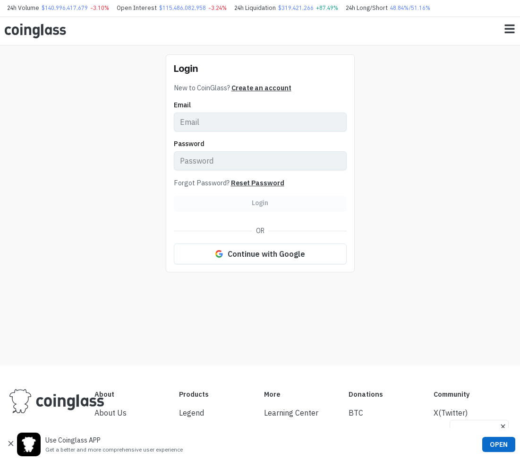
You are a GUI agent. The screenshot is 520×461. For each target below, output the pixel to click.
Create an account (261, 87)
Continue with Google (260, 254)
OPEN (499, 444)
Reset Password (257, 182)
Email (182, 105)
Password (189, 143)
